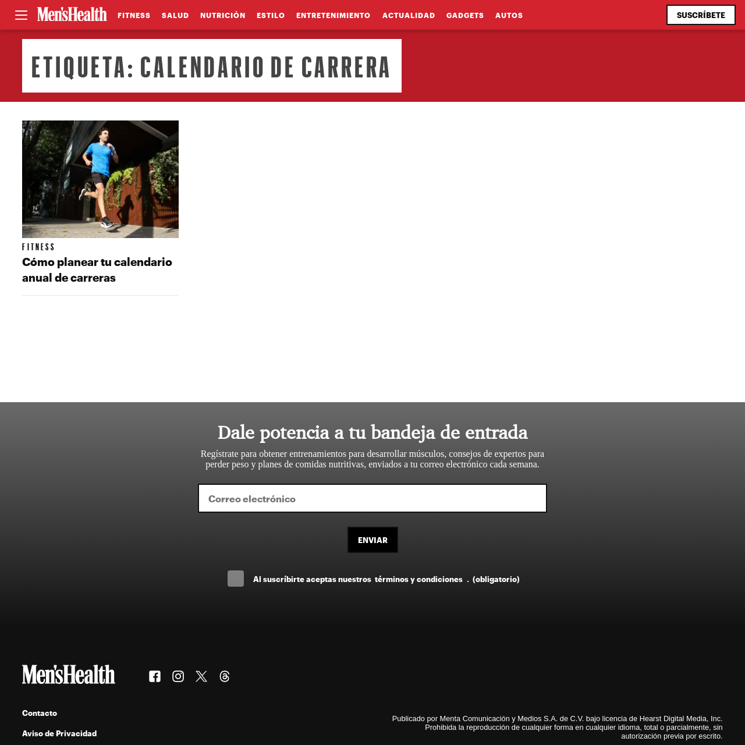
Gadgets (465, 15)
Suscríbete (701, 14)
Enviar (373, 539)
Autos (509, 15)
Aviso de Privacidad (59, 733)
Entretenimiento (333, 15)
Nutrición (223, 15)
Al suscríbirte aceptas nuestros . (386, 578)
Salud (175, 15)
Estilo (271, 15)
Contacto (39, 712)
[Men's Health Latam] (72, 15)
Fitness (134, 15)
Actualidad (408, 15)
